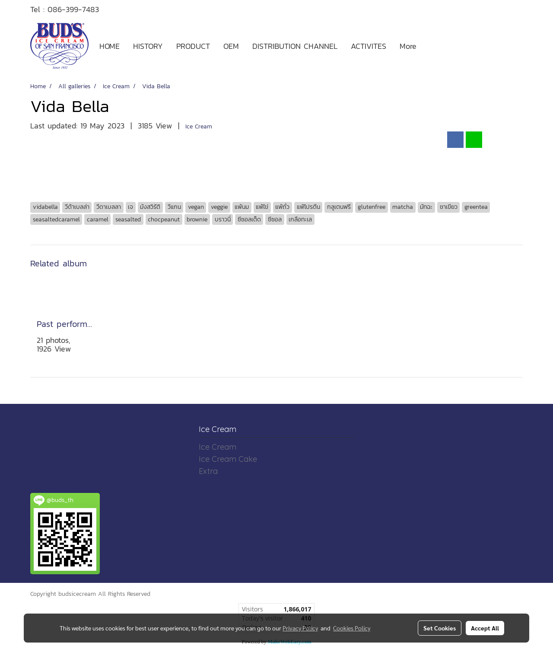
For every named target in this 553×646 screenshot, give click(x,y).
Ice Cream (198, 126)
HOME (109, 46)
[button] (430, 45)
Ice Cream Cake (228, 459)
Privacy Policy (300, 628)
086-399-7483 (73, 9)
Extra (208, 471)
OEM (231, 46)
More (408, 46)
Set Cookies (439, 628)
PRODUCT (193, 46)
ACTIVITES (368, 46)
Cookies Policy (351, 628)
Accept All (485, 628)
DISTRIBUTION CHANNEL (294, 46)
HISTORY (148, 46)
